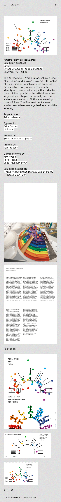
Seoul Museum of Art (15, 162)
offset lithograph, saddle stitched (23, 68)
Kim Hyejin (10, 156)
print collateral (12, 117)
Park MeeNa (10, 159)
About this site (30, 497)
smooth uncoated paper (18, 138)
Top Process (11, 147)
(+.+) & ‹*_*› (16, 4)
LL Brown (9, 129)
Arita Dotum (10, 126)
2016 (6, 65)
